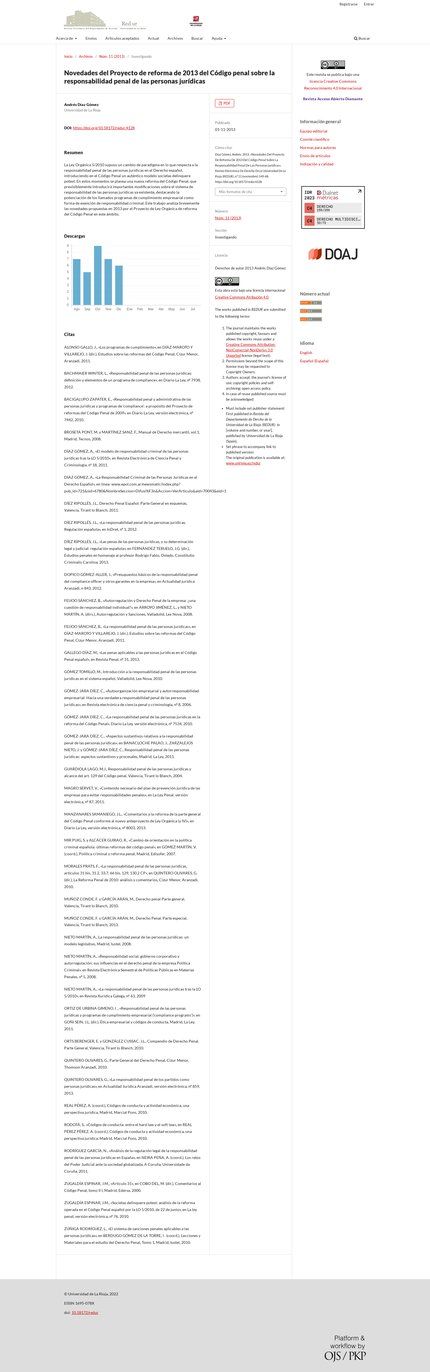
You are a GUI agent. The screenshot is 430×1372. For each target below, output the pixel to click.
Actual (153, 38)
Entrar (369, 4)
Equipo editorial (313, 131)
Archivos (175, 38)
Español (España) (314, 360)
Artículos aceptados (122, 38)
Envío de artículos (315, 155)
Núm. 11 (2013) (112, 56)
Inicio (68, 56)
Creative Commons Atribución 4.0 (241, 297)
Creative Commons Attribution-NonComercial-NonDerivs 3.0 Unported (251, 350)
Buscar (197, 38)
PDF (226, 103)
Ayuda (217, 38)
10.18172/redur (85, 1312)
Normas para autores (318, 147)
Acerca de (65, 38)
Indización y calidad (316, 164)
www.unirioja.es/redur (243, 463)
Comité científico (314, 139)
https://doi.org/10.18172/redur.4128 (104, 127)
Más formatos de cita (235, 192)
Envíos (91, 38)
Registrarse (349, 4)
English (306, 352)
